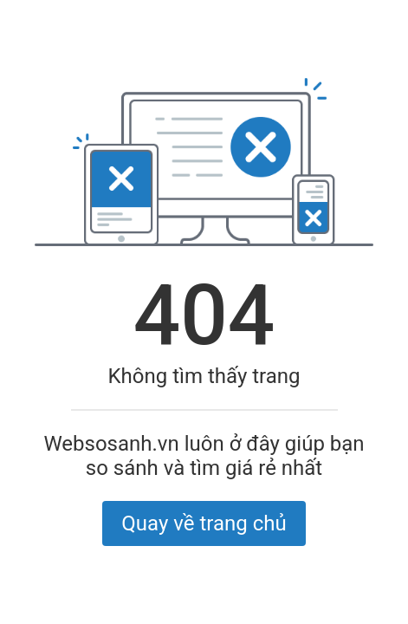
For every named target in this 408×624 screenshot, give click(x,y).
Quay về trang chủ (203, 523)
